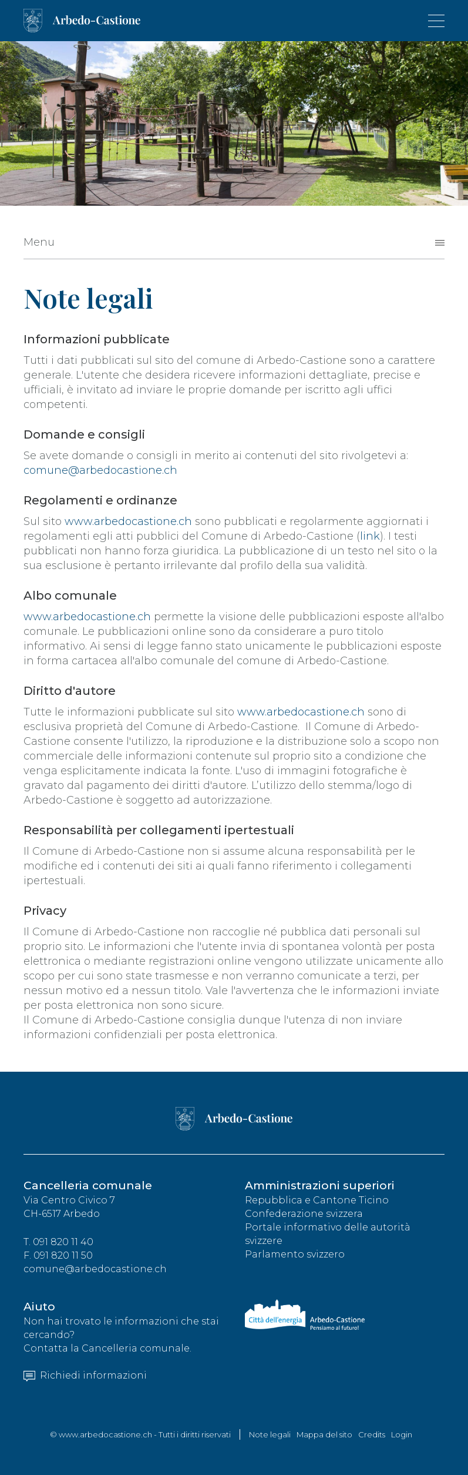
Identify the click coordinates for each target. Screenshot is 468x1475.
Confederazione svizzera (304, 1213)
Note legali (270, 1434)
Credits (371, 1434)
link (370, 536)
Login (401, 1434)
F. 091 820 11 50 (58, 1255)
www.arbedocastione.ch (128, 521)
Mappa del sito (324, 1434)
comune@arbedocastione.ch (100, 470)
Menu (39, 242)
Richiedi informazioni (85, 1375)
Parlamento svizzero (295, 1254)
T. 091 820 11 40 (58, 1241)
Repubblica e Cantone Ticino (317, 1200)
